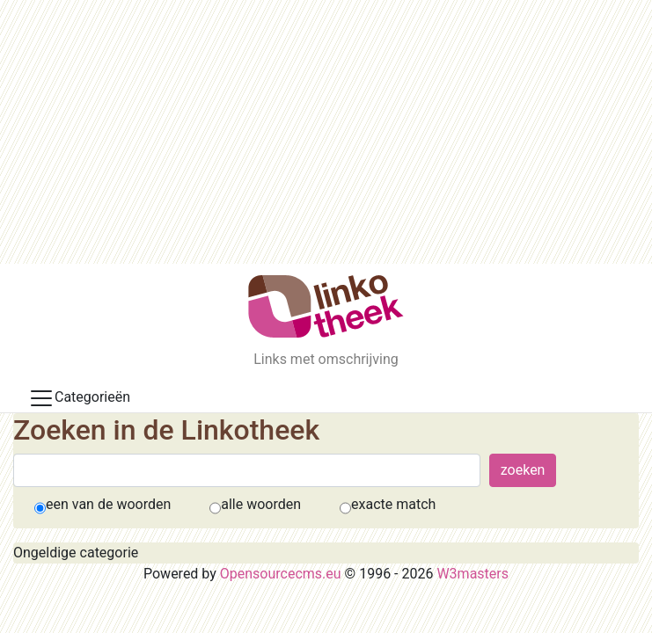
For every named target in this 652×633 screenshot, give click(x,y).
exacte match (393, 504)
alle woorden (261, 504)
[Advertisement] (326, 132)
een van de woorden (108, 504)
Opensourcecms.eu (280, 573)
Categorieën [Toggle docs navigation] (79, 398)
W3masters (472, 573)
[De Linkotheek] (326, 306)
